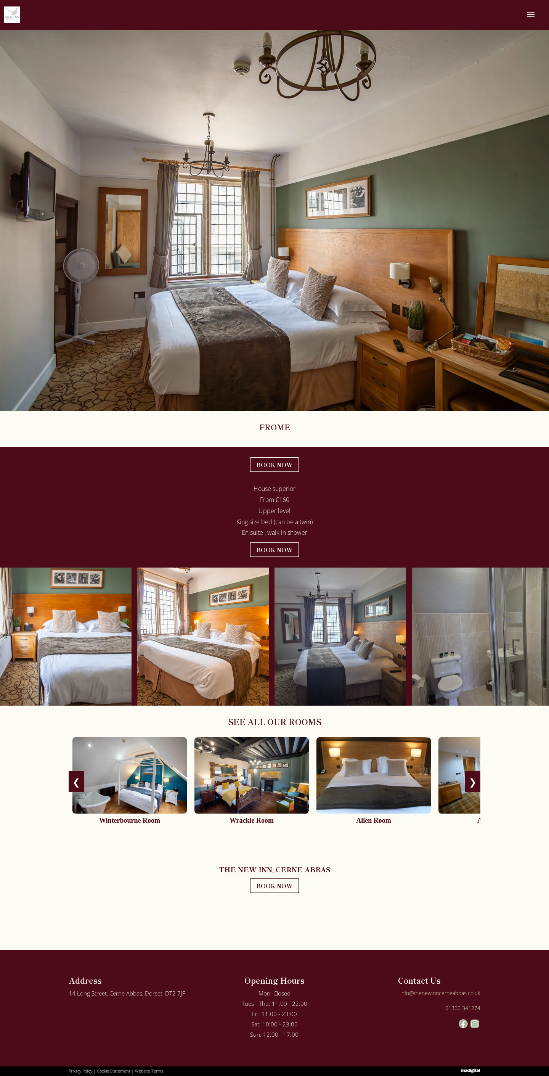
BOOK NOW (274, 465)
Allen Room (373, 820)
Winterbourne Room (129, 820)
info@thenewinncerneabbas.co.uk (440, 993)
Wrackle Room (252, 820)
